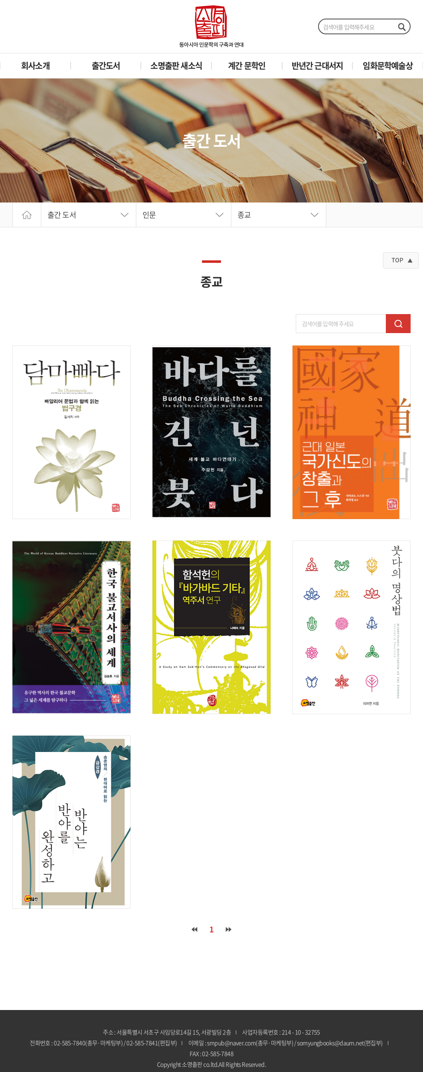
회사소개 (35, 65)
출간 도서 (62, 214)
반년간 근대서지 (317, 65)
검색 (398, 323)
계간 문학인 (246, 65)
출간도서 (106, 65)
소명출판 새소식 (176, 65)
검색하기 (401, 26)
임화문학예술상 (387, 65)
